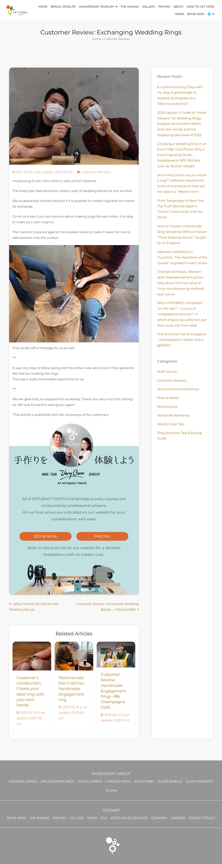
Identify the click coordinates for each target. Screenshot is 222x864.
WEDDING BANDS (23, 781)
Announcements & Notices (178, 389)
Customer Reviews (117, 39)
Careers (178, 818)
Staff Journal (167, 372)
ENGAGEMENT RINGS (58, 781)
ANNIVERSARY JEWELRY (96, 6)
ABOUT (178, 6)
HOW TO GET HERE (200, 6)
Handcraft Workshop (173, 415)
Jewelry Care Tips (170, 424)
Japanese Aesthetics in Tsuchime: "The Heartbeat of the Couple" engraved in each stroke (182, 257)
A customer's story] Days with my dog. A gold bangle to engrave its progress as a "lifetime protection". (180, 95)
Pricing (164, 6)
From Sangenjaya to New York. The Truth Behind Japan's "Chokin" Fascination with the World (181, 209)
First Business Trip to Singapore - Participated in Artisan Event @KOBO (181, 339)
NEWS (179, 14)
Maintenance (167, 407)
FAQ (103, 818)
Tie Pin (111, 791)
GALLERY (148, 6)
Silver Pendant (199, 781)
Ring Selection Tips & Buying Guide (179, 436)
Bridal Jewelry (63, 6)
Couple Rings (90, 781)
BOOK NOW (195, 14)
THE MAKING (129, 6)
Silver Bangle (170, 781)
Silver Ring (144, 781)
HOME (42, 6)
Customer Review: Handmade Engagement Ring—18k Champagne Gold (114, 691)
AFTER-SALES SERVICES (129, 818)
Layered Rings (118, 781)
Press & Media (168, 398)
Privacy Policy (202, 818)
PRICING (102, 536)
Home (96, 39)
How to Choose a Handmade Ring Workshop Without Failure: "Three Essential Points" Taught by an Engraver (182, 234)
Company (159, 818)
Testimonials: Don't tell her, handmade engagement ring (72, 688)
